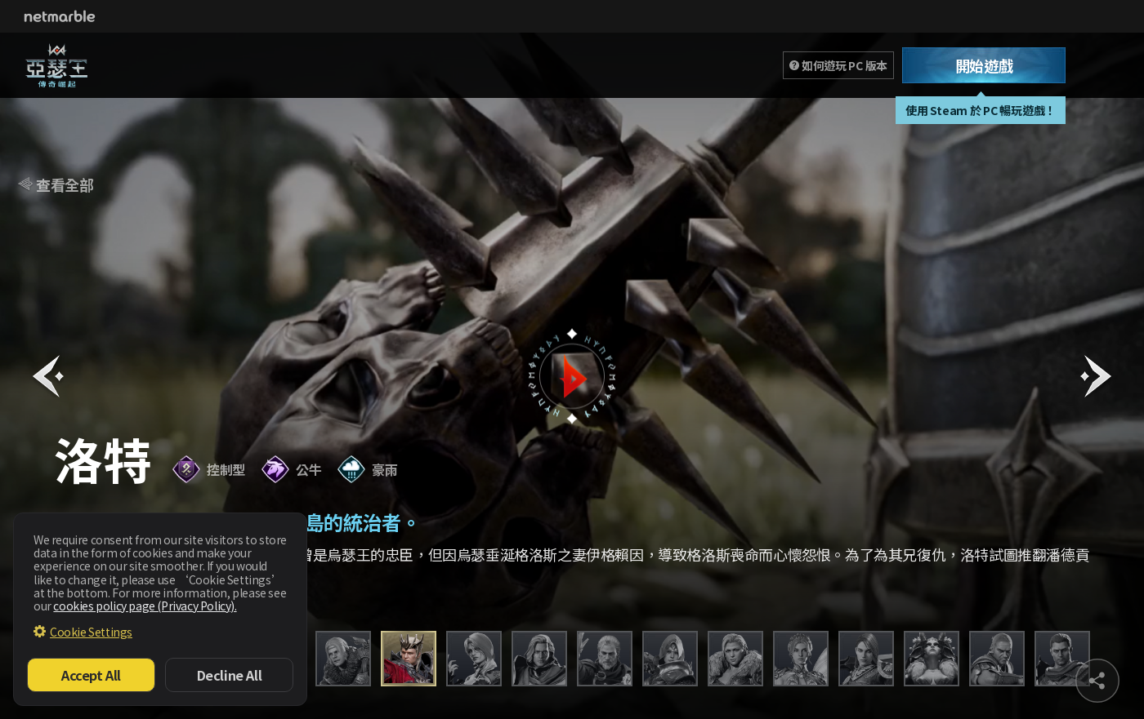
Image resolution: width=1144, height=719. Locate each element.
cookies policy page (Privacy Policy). (144, 605)
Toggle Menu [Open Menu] (1106, 65)
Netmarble (59, 16)
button (572, 375)
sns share (1097, 681)
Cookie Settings (91, 632)
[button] (48, 376)
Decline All (229, 675)
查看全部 (64, 184)
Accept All (91, 675)
